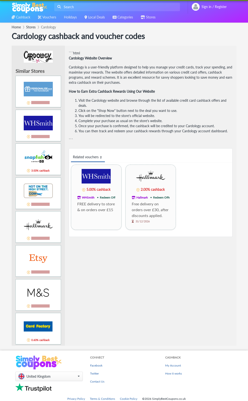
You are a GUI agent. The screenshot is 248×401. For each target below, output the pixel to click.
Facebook (96, 365)
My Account (173, 365)
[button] (49, 376)
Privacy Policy (76, 399)
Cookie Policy (128, 399)
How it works (173, 373)
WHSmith (88, 197)
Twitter (94, 373)
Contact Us (97, 381)
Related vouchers (88, 157)
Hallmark (142, 197)
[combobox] (116, 7)
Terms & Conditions (102, 399)
